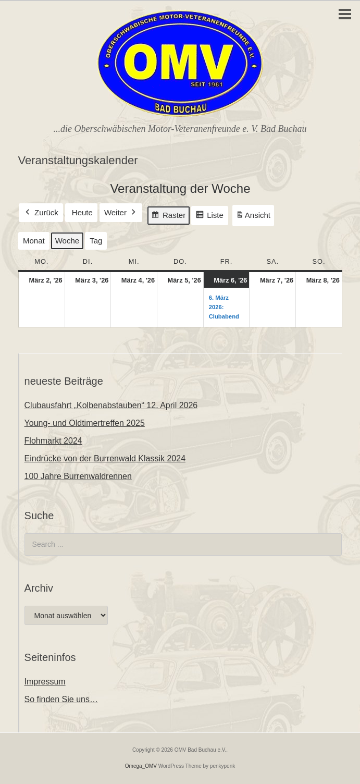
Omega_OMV (141, 766)
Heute (81, 212)
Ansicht (254, 217)
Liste (209, 217)
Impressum (45, 681)
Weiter (120, 212)
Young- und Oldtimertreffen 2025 (84, 423)
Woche (67, 240)
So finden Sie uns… (61, 699)
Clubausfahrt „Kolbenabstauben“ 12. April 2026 (111, 405)
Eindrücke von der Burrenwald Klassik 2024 (105, 458)
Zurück (40, 212)
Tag (96, 240)
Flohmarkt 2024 (53, 440)
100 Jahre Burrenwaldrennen (78, 476)
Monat (34, 240)
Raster (168, 217)
